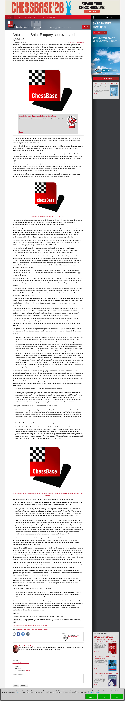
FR (70, 27)
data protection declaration (93, 692)
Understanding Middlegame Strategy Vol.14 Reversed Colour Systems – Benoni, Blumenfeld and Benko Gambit (105, 638)
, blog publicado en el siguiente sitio (30, 625)
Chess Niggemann (73, 636)
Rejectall (104, 696)
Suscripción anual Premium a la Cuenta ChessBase (37, 116)
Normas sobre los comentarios (21, 663)
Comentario (16, 672)
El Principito (34, 629)
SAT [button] (36, 17)
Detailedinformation (91, 696)
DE (64, 27)
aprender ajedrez (48, 17)
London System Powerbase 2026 (106, 674)
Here (17, 692)
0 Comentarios (80, 42)
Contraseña (17, 668)
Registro (28, 670)
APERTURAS (27, 17)
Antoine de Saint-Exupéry (23, 629)
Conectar (108, 17)
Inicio (18, 17)
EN (66, 27)
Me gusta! (72, 42)
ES (68, 27)
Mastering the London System (105, 83)
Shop (9, 17)
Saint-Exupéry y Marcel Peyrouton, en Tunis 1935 (48, 216)
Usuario (16, 666)
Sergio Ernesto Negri (26, 646)
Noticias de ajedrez (29, 27)
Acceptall (117, 696)
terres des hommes (43, 629)
